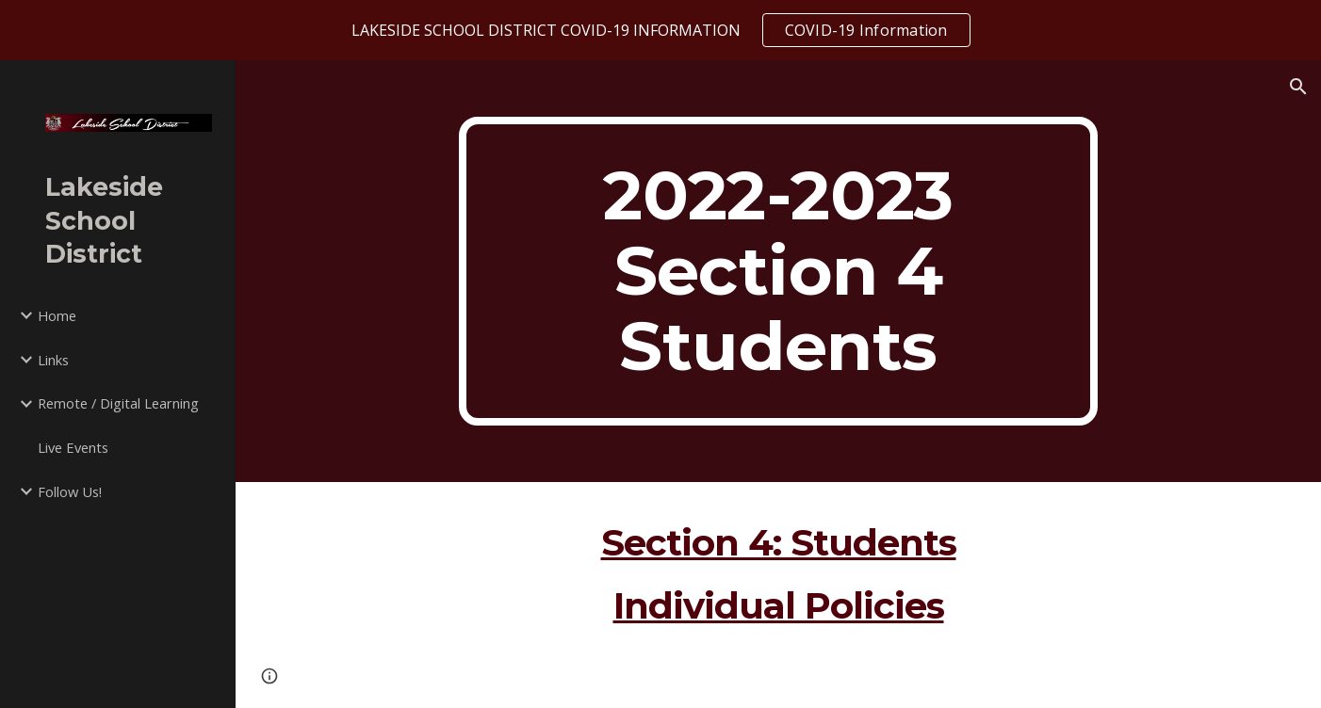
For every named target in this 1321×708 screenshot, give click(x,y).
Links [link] (53, 359)
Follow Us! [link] (70, 491)
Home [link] (57, 315)
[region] (660, 30)
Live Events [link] (73, 447)
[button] (1298, 86)
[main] (778, 271)
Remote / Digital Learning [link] (118, 403)
